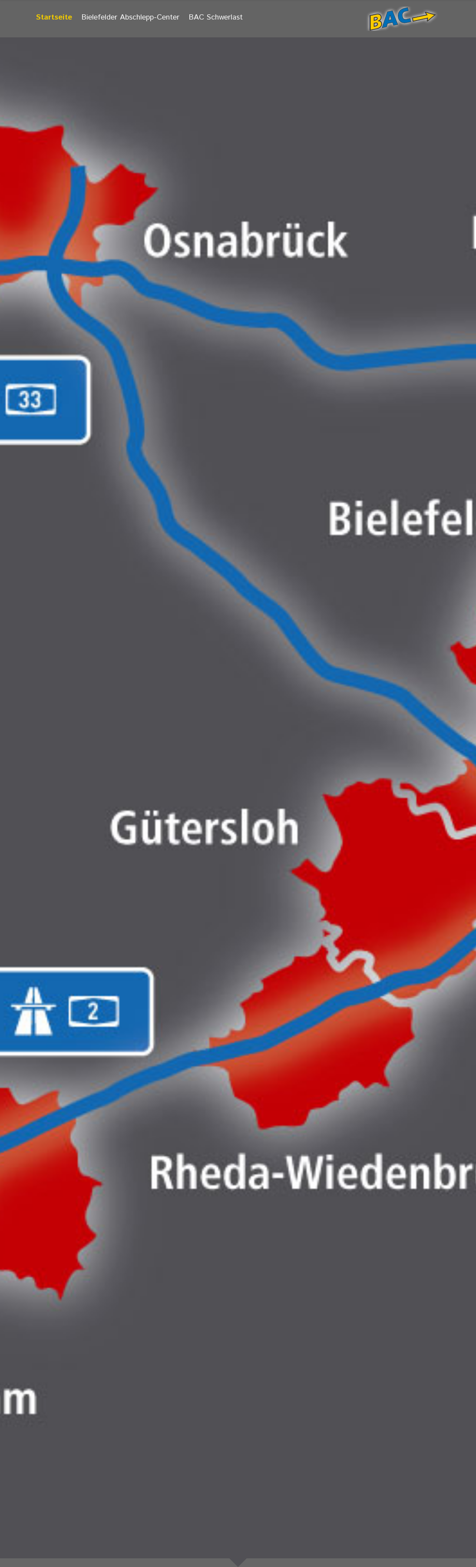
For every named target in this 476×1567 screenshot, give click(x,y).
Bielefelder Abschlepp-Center (130, 17)
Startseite (54, 17)
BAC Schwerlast (216, 17)
